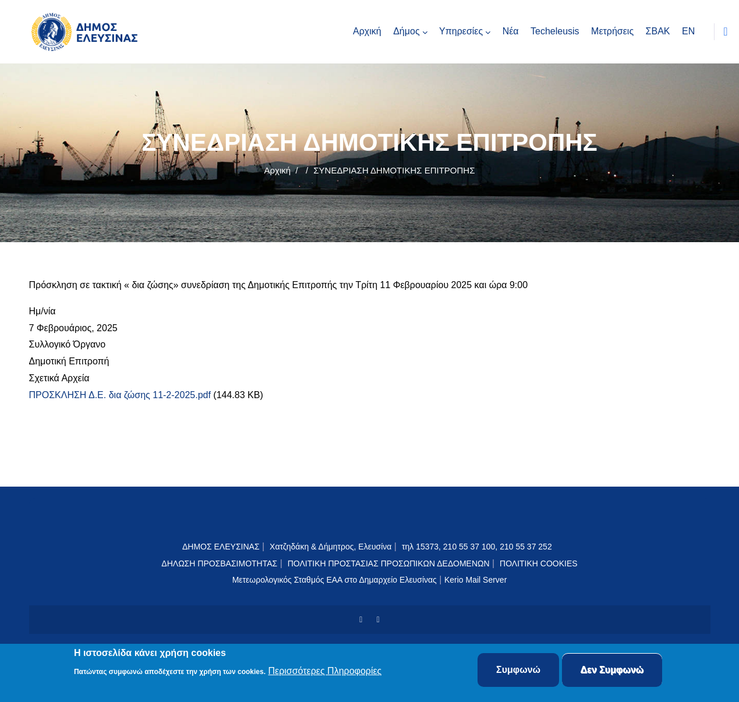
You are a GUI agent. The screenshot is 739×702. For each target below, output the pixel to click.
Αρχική (277, 170)
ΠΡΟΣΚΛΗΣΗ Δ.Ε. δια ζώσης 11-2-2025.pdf (120, 395)
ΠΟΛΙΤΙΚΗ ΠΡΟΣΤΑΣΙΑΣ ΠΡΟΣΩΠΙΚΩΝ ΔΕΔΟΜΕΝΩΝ (389, 563)
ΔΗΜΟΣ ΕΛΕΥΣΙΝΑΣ (221, 546)
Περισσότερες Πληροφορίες (324, 671)
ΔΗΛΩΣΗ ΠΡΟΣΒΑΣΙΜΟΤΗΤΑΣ (219, 563)
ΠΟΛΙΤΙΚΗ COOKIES (539, 563)
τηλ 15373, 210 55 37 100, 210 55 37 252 (478, 546)
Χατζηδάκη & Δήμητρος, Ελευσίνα (330, 546)
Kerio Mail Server (475, 579)
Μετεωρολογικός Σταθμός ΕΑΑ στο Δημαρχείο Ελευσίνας (334, 579)
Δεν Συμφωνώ (612, 670)
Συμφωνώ (518, 670)
